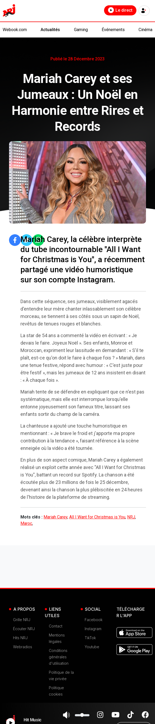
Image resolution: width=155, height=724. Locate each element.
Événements (113, 29)
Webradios (22, 647)
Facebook (93, 619)
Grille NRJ (21, 619)
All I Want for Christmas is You (97, 517)
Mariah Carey (55, 517)
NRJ (131, 517)
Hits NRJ (20, 637)
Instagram (93, 628)
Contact (55, 626)
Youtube (92, 647)
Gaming (81, 29)
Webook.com (15, 29)
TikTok (90, 637)
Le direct (120, 10)
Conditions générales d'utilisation (58, 657)
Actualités (50, 29)
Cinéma (145, 29)
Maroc (26, 523)
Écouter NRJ (24, 628)
